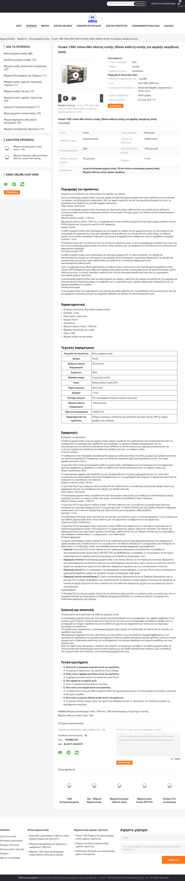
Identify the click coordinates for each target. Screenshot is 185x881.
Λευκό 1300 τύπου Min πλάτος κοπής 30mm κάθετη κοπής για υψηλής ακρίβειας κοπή (78, 108)
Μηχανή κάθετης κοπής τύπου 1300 (75, 715)
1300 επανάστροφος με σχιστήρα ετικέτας (127, 711)
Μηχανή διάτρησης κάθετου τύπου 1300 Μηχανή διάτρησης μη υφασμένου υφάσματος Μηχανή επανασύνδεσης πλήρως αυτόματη (119, 800)
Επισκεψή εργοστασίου (89, 26)
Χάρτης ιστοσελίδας (10, 858)
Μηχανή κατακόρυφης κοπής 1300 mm (86, 711)
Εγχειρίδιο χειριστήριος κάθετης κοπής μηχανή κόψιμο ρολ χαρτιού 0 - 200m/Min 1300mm (49, 837)
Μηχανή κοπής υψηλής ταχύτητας (23, 97)
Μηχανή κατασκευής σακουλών (21, 129)
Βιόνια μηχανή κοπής (39, 39)
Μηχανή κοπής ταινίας (16, 91)
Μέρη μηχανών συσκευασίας (20, 113)
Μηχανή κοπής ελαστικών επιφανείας (25, 66)
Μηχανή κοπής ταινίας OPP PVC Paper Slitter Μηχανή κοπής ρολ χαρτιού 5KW (144, 800)
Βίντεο (45, 26)
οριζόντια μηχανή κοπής (17, 59)
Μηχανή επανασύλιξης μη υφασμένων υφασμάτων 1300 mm (48, 845)
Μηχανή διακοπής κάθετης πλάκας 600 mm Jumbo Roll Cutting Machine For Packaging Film (30, 158)
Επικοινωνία (115, 106)
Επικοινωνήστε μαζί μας (146, 26)
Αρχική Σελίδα (7, 39)
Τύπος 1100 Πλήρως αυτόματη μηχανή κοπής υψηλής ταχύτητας (95, 837)
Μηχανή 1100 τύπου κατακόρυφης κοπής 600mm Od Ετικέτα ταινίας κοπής (46, 853)
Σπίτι (18, 26)
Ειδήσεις (169, 26)
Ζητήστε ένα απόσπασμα (163, 3)
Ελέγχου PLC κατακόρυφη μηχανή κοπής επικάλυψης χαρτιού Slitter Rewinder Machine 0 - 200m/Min (169, 800)
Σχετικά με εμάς (63, 26)
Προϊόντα (31, 26)
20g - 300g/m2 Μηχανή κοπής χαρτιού (94, 800)
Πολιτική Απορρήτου (28, 878)
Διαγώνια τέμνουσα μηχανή (19, 107)
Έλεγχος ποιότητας (116, 26)
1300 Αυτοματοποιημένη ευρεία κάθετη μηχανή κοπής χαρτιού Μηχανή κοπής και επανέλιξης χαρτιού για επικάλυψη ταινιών (69, 800)
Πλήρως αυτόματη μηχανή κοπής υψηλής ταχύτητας (92, 845)
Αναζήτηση (140, 4)
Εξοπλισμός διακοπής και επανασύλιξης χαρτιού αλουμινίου (95, 852)
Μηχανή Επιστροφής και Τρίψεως (23, 75)
